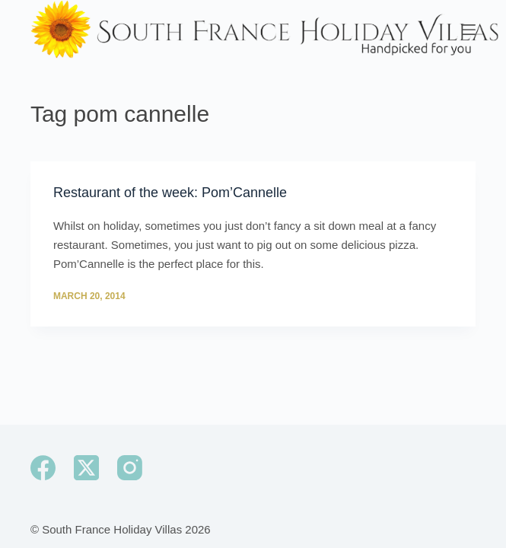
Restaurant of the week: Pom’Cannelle (170, 192)
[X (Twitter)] (86, 467)
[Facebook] (43, 467)
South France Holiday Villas (112, 529)
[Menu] (469, 30)
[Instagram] (129, 467)
